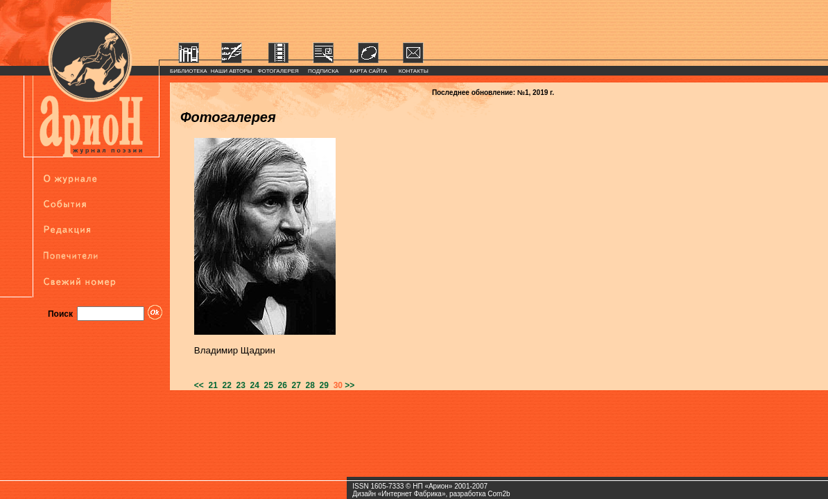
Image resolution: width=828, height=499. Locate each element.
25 (266, 385)
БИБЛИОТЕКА (188, 71)
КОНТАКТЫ (414, 71)
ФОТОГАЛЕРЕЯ (278, 71)
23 (238, 385)
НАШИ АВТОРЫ (231, 71)
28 (308, 385)
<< (199, 385)
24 (252, 385)
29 (322, 385)
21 (211, 385)
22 (225, 385)
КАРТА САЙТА (368, 71)
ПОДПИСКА (323, 71)
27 (294, 385)
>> (349, 385)
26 (280, 385)
